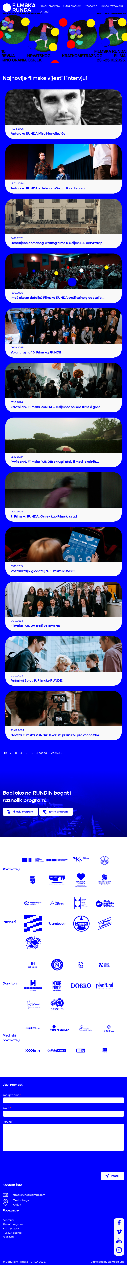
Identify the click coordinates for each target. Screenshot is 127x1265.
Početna (8, 1220)
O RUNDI (8, 1236)
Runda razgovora (112, 6)
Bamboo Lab (116, 1261)
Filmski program (50, 6)
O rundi (44, 11)
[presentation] (28, 1160)
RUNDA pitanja (12, 1232)
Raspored (91, 6)
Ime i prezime (12, 1094)
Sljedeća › (42, 753)
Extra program (72, 6)
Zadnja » (56, 753)
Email (7, 1108)
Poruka (8, 1121)
